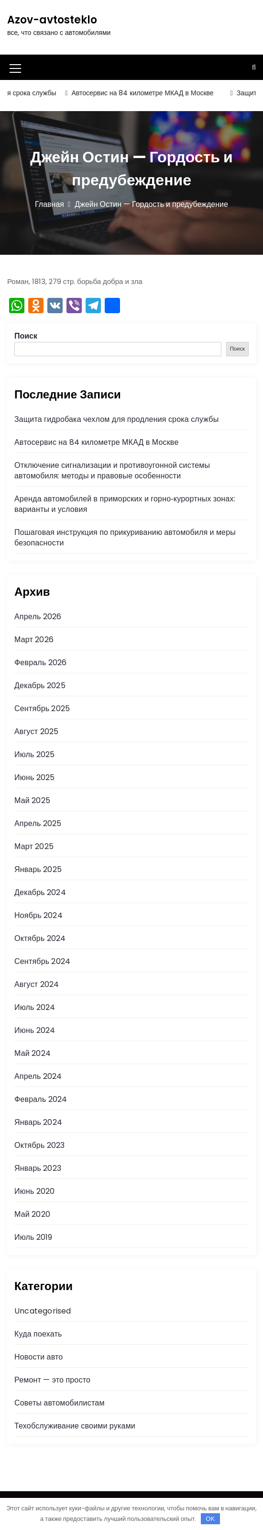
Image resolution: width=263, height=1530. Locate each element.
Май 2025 (32, 800)
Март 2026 (34, 639)
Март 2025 (34, 846)
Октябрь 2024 (40, 938)
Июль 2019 (33, 1237)
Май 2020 (32, 1214)
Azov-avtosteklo (52, 19)
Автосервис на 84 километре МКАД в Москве (147, 93)
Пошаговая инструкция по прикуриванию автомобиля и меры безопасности (125, 537)
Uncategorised (42, 1310)
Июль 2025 (34, 754)
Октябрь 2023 (39, 1145)
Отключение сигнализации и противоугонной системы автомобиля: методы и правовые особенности (112, 470)
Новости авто (38, 1356)
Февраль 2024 (40, 1099)
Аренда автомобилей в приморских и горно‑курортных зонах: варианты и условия (124, 504)
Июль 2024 (34, 1007)
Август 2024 (36, 984)
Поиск (25, 335)
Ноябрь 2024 (38, 915)
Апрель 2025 (37, 823)
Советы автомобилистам (59, 1402)
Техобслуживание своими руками (74, 1425)
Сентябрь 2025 (42, 708)
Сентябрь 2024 (42, 961)
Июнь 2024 (34, 1030)
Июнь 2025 (34, 777)
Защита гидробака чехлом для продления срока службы (116, 419)
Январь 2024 (38, 1122)
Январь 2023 (37, 1168)
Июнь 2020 (34, 1191)
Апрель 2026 (37, 616)
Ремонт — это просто (52, 1379)
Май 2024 (32, 1053)
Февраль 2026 (40, 662)
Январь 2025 (38, 869)
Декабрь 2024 (40, 892)
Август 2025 (36, 731)
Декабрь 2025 (40, 685)
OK (210, 1518)
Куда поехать (38, 1333)
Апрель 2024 (38, 1076)
